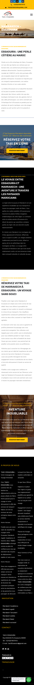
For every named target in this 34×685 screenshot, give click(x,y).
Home (3, 33)
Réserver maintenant (17, 150)
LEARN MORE (7, 261)
